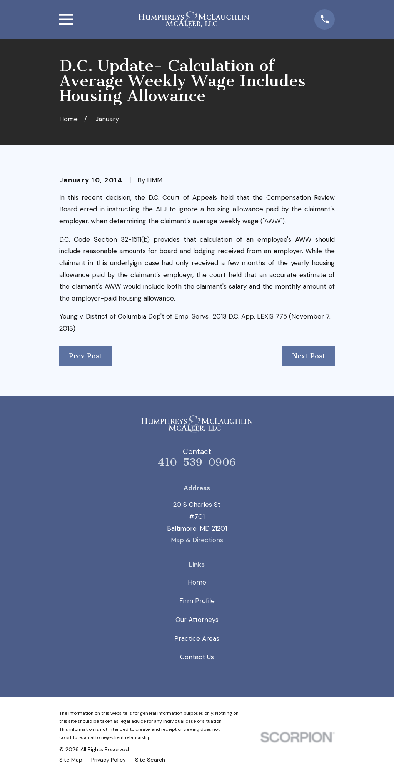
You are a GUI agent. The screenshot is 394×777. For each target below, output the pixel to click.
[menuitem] (70, 759)
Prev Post (85, 356)
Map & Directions (197, 540)
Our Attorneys (197, 619)
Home (197, 582)
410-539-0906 (197, 462)
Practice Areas (196, 638)
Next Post (308, 356)
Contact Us (197, 657)
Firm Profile (197, 601)
